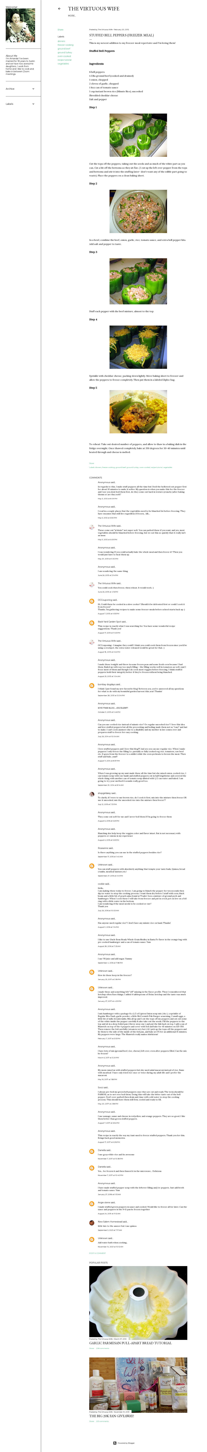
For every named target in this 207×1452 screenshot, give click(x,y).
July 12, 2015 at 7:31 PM (107, 804)
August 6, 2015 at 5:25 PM (108, 840)
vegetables (63, 63)
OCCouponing (105, 600)
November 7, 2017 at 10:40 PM (110, 1175)
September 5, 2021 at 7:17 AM (110, 1230)
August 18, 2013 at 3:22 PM (109, 652)
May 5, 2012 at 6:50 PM (107, 518)
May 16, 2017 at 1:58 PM (107, 1079)
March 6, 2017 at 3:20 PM (108, 1058)
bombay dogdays (106, 684)
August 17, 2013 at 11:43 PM (109, 633)
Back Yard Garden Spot (109, 621)
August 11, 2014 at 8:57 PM (109, 761)
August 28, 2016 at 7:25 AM (109, 946)
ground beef (64, 48)
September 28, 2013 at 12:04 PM (111, 695)
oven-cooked (64, 56)
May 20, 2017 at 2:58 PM (108, 1104)
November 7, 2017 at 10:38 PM (110, 1159)
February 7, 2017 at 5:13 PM (109, 1038)
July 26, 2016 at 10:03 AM (108, 910)
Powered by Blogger (124, 1443)
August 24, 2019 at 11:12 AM (109, 1213)
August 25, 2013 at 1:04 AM (109, 676)
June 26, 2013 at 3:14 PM (108, 575)
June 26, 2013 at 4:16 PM (108, 592)
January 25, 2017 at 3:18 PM (109, 979)
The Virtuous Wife (93, 8)
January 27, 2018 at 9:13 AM (109, 1194)
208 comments (102, 1348)
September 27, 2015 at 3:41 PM (110, 876)
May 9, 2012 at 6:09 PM (107, 539)
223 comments (102, 1421)
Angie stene (104, 1202)
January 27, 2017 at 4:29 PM (109, 1001)
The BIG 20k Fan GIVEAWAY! (111, 1416)
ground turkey (65, 52)
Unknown (103, 864)
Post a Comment (97, 1253)
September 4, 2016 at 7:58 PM (110, 963)
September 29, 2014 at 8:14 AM (110, 785)
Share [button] (60, 29)
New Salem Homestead (110, 1221)
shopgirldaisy (104, 793)
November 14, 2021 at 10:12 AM (110, 1247)
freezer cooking (65, 45)
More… (72, 15)
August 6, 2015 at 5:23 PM (108, 821)
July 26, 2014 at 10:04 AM (108, 736)
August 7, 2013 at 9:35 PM (108, 614)
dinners (61, 41)
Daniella (102, 1150)
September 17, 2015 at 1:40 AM (110, 856)
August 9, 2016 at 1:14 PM (108, 927)
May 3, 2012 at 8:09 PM (107, 498)
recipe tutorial (64, 60)
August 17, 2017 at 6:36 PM (109, 1142)
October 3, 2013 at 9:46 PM (109, 712)
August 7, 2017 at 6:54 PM (108, 1123)
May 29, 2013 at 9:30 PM (108, 559)
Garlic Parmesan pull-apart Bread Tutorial (130, 1343)
